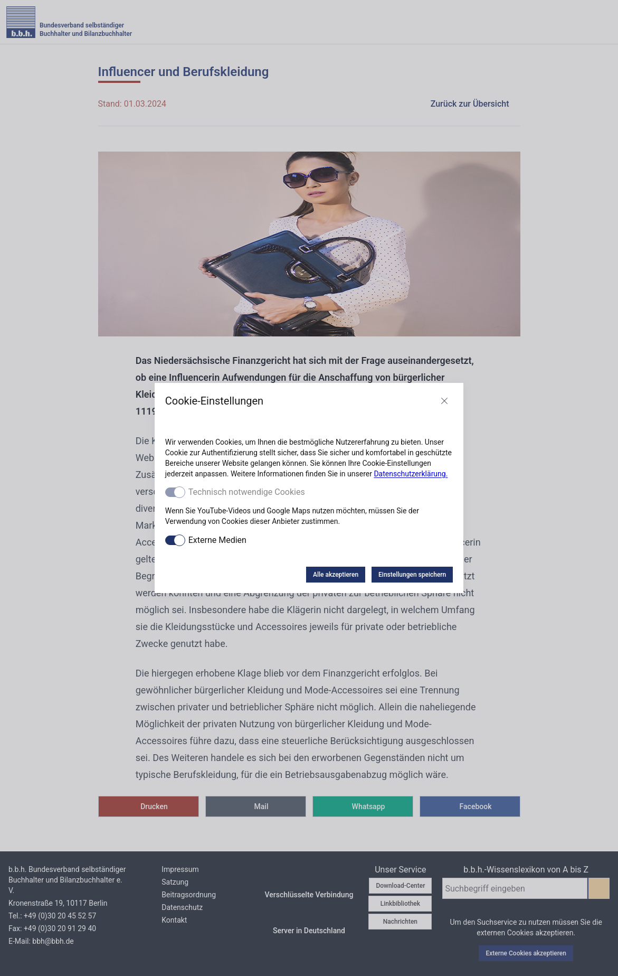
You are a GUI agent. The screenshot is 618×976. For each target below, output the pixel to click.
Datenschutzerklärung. (411, 474)
